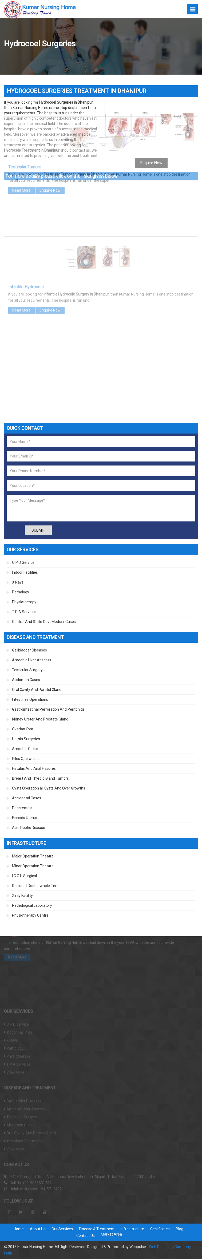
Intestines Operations (30, 699)
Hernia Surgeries (26, 739)
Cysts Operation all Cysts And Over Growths (48, 788)
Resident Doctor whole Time (36, 886)
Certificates (160, 1229)
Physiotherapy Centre (30, 915)
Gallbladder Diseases (29, 650)
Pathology (20, 592)
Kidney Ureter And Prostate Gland (40, 719)
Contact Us (85, 1235)
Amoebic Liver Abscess (31, 660)
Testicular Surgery (27, 670)
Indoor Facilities (25, 572)
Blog (179, 1229)
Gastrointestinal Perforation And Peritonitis (48, 709)
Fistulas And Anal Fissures (34, 768)
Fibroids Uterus (24, 818)
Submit (38, 530)
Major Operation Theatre (33, 856)
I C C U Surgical (24, 876)
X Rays (17, 582)
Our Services (62, 1229)
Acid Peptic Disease (28, 827)
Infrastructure (132, 1229)
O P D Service (23, 562)
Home (19, 1229)
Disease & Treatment (96, 1229)
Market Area (111, 1234)
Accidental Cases (26, 798)
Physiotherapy (24, 602)
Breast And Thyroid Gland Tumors (40, 778)
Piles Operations (25, 758)
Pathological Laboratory (32, 905)
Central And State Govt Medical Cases (44, 622)
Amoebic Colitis (25, 749)
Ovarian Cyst (22, 729)
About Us (37, 1229)
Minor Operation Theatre (33, 866)
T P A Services (24, 612)
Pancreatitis (22, 808)
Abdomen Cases (26, 680)
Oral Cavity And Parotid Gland (36, 689)
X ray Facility (22, 895)
